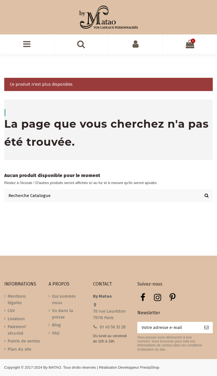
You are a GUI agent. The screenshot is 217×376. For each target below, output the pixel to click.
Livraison (16, 318)
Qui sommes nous (64, 299)
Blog (56, 325)
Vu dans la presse (62, 314)
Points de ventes (24, 341)
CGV (11, 310)
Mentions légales (17, 299)
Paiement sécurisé (17, 330)
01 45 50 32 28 (112, 326)
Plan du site (19, 349)
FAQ (55, 333)
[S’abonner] (206, 327)
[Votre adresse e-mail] (168, 327)
